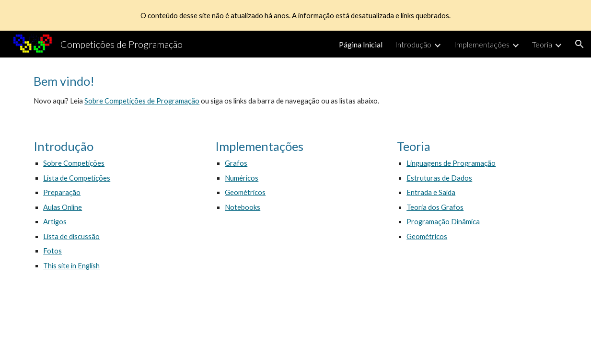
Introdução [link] (413, 44)
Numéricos (241, 178)
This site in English (71, 266)
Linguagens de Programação (451, 163)
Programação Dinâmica (443, 222)
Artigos (55, 222)
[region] (295, 15)
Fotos (52, 251)
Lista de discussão (71, 236)
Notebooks (242, 207)
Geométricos (245, 192)
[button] (579, 44)
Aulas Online (62, 207)
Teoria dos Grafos (435, 207)
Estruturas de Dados (439, 178)
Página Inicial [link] (360, 44)
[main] (295, 90)
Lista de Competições (76, 178)
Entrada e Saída (430, 192)
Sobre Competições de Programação (141, 101)
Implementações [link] (482, 44)
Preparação (62, 192)
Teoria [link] (542, 44)
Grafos (236, 163)
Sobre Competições (73, 163)
